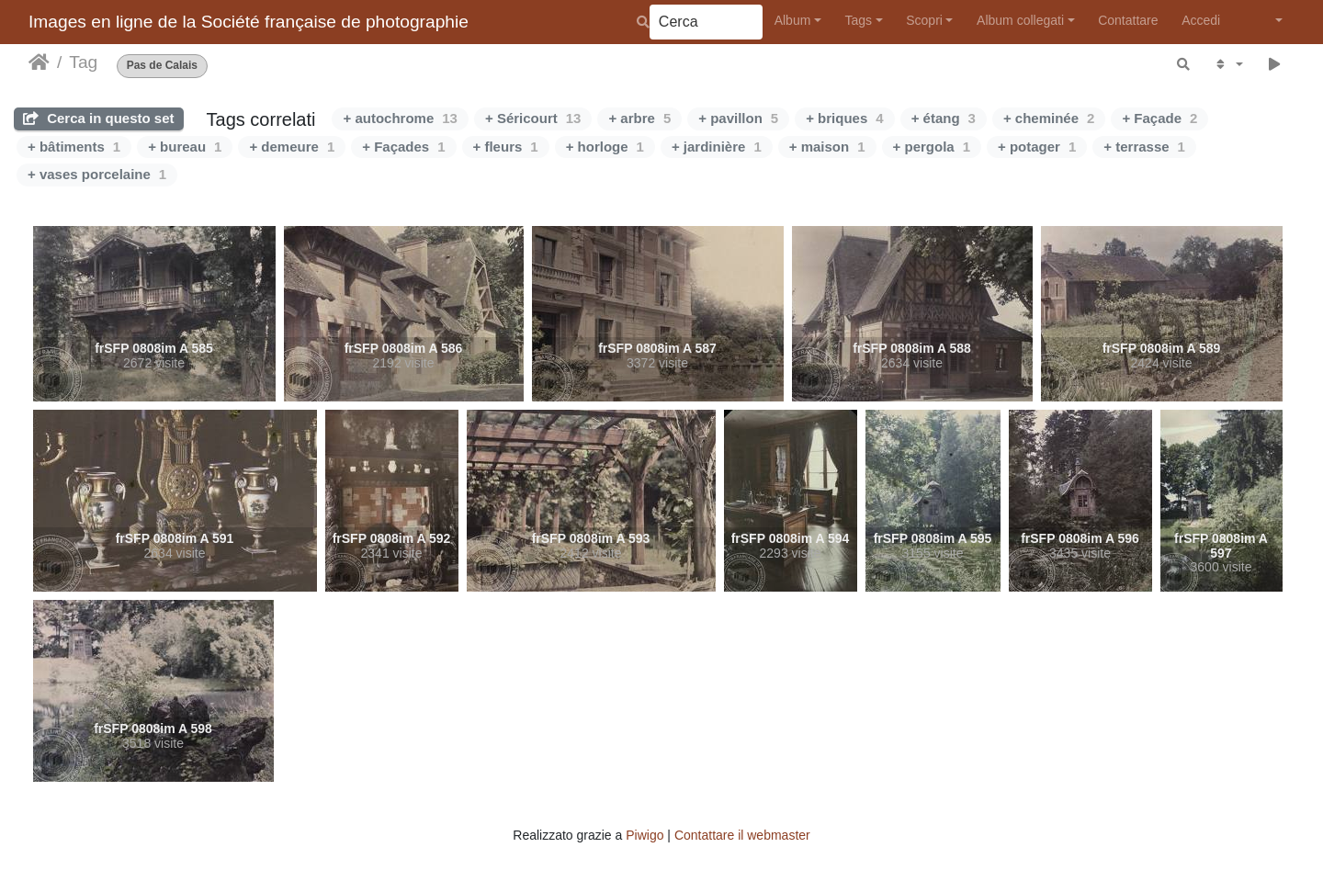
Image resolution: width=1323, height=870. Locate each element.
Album (793, 20)
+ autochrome (400, 118)
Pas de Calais (162, 66)
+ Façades (403, 146)
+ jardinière (717, 146)
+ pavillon (738, 118)
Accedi (1201, 20)
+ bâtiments (74, 146)
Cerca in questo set (99, 118)
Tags (858, 20)
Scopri (924, 20)
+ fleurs (505, 146)
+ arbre (639, 118)
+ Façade (1159, 118)
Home (39, 62)
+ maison (827, 146)
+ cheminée (1048, 118)
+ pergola (931, 146)
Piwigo (644, 835)
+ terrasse (1144, 146)
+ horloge (605, 146)
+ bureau (184, 146)
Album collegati (1020, 20)
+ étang (943, 118)
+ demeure (291, 146)
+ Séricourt (533, 118)
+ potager (1037, 146)
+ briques (844, 118)
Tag (83, 62)
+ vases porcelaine (97, 174)
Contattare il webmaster (742, 835)
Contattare (1128, 20)
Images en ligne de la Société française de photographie (248, 21)
